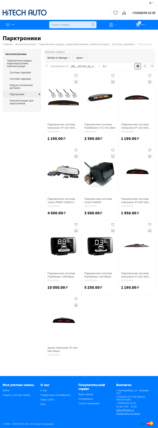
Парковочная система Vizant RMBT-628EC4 (59, 200)
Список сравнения (88, 403)
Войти (6, 390)
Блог (43, 404)
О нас (43, 390)
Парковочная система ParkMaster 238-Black (59, 275)
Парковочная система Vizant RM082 (96, 200)
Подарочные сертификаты (55, 395)
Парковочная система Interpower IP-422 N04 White (137, 275)
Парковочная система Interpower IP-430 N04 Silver (137, 200)
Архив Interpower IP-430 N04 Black (61, 349)
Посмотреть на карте (128, 413)
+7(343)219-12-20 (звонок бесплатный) (130, 398)
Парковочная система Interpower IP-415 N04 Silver (63, 126)
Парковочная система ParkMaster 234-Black (96, 275)
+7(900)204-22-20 (126, 403)
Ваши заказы (85, 394)
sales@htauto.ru (125, 410)
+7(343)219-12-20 (142, 13)
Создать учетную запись (16, 395)
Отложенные (85, 398)
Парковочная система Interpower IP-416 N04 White (137, 126)
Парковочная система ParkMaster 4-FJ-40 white (98, 126)
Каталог (17, 24)
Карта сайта (47, 399)
